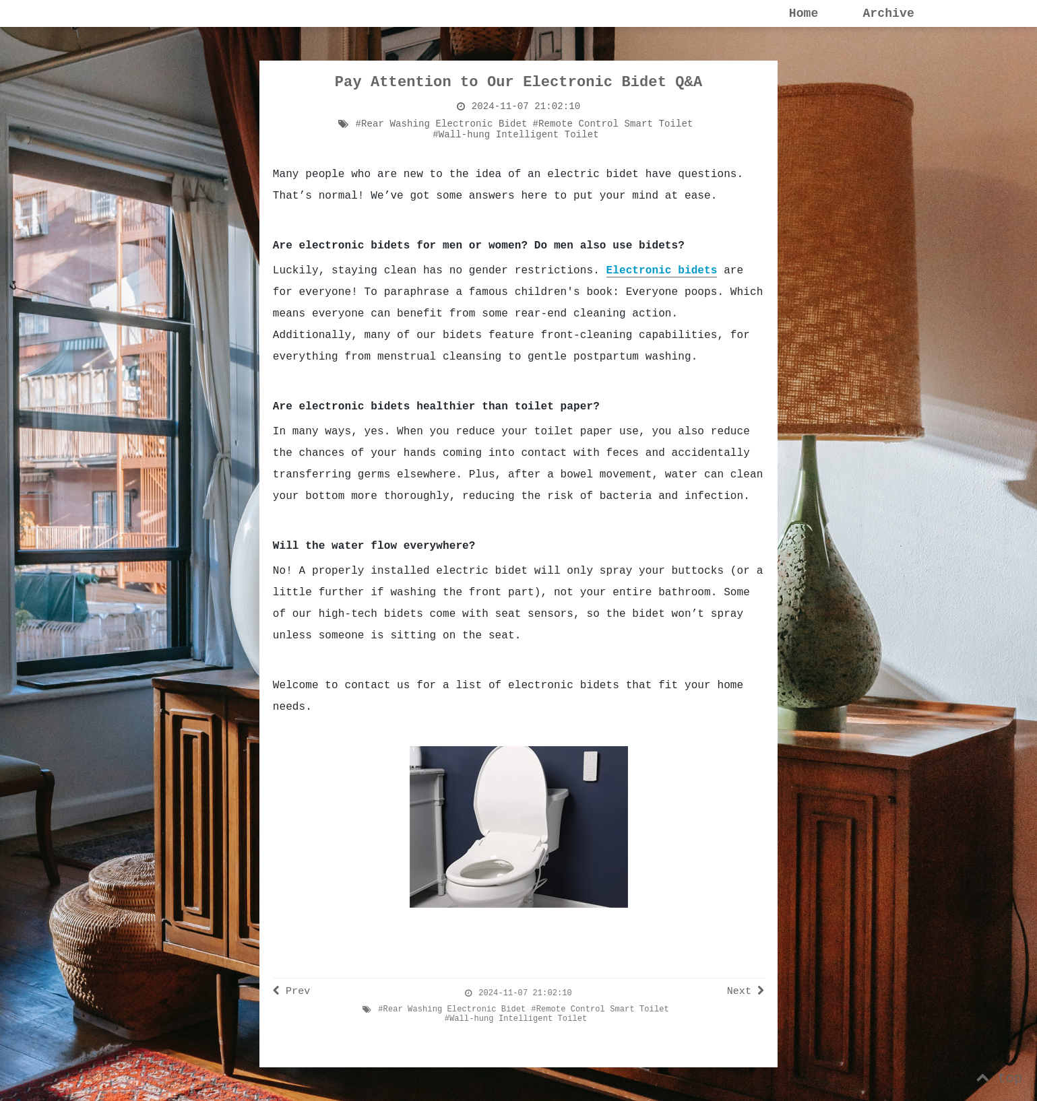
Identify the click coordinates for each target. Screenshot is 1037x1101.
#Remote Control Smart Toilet (613, 124)
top (999, 1078)
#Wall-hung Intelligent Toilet (516, 134)
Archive (888, 13)
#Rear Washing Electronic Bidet (442, 124)
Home (804, 13)
